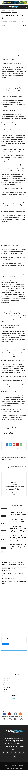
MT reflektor (14, 12)
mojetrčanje (14, 482)
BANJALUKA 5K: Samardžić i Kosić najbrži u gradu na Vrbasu (14, 582)
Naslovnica (3, 10)
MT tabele (6, 680)
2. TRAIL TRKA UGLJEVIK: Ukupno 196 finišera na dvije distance (18, 514)
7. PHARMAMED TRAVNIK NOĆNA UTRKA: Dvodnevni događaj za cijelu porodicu (16, 466)
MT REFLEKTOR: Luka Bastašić (9, 578)
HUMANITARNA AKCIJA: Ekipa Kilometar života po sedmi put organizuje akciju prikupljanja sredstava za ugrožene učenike (13, 457)
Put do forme (7, 685)
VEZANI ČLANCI (4, 501)
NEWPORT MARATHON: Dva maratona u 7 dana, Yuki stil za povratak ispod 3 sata (18, 546)
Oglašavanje (20, 765)
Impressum (14, 765)
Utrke (5, 689)
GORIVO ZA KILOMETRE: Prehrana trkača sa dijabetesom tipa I (12, 569)
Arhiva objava (8, 765)
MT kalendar (7, 678)
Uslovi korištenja (18, 764)
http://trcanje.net (14, 484)
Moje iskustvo (7, 682)
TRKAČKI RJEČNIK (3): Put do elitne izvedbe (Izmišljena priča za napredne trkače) (12, 574)
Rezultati (14, 698)
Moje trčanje (10, 10)
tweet (18, 448)
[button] (26, 7)
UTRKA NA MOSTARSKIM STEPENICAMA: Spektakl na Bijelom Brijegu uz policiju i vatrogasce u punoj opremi (14, 564)
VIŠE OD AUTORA (13, 501)
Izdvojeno (16, 10)
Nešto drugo (7, 691)
